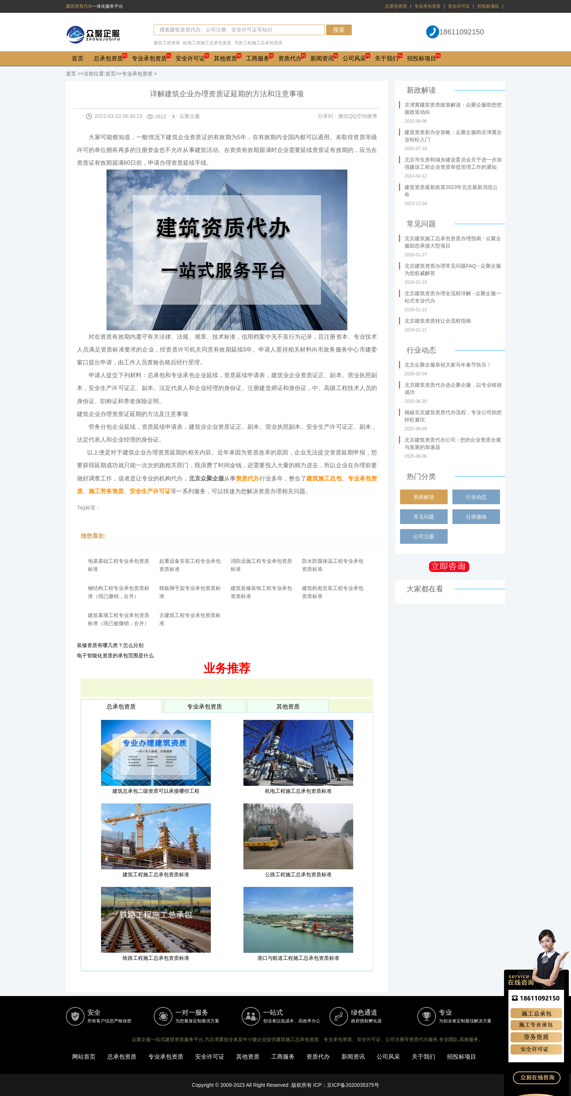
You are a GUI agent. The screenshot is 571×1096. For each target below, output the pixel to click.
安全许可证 (459, 6)
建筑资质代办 (79, 6)
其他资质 (225, 58)
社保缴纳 (476, 517)
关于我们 (386, 58)
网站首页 (84, 1057)
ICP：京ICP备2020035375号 (346, 1085)
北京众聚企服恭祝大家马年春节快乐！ (448, 365)
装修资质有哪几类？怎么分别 (110, 645)
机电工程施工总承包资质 (207, 42)
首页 (77, 58)
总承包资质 (396, 6)
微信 (343, 116)
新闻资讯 (322, 58)
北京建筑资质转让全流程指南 (437, 321)
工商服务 (257, 58)
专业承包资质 (427, 6)
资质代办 (290, 58)
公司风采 (354, 58)
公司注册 (424, 536)
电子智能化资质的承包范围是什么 (115, 655)
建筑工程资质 (167, 42)
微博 (372, 116)
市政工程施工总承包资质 (258, 42)
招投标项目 (488, 6)
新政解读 (424, 497)
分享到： (328, 116)
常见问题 (424, 517)
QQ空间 (357, 116)
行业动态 (476, 497)
